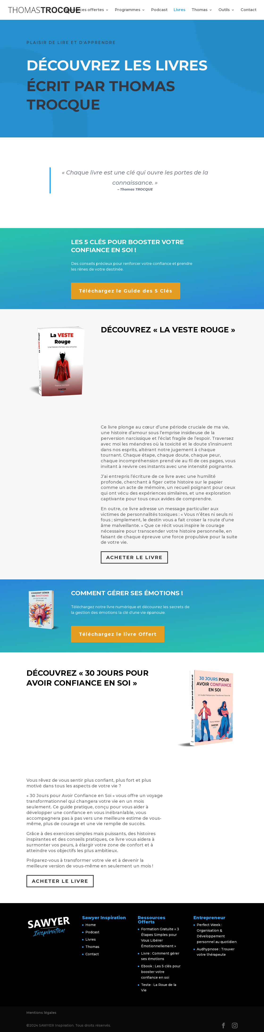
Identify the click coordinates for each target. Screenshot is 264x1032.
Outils (224, 10)
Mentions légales (41, 1013)
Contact (248, 10)
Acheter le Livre (134, 557)
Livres (179, 10)
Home (90, 925)
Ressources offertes (83, 10)
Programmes (127, 10)
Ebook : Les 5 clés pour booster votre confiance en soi (160, 972)
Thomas (200, 10)
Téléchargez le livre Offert (118, 634)
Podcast (159, 10)
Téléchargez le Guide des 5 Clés (125, 291)
